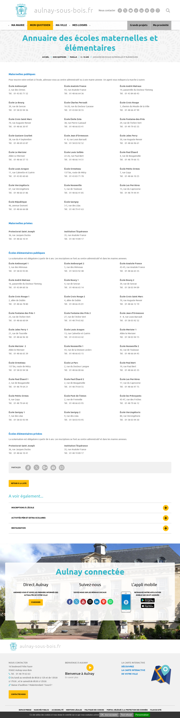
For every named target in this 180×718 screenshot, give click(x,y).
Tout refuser (126, 715)
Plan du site (155, 710)
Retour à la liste (18, 483)
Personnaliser (142, 715)
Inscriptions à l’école (22, 508)
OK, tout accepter (109, 715)
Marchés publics (41, 710)
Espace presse (25, 710)
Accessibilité (57, 710)
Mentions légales (74, 710)
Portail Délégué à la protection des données (127, 710)
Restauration (18, 528)
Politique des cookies (94, 710)
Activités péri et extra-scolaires (28, 518)
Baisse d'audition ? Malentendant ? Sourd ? (31, 685)
